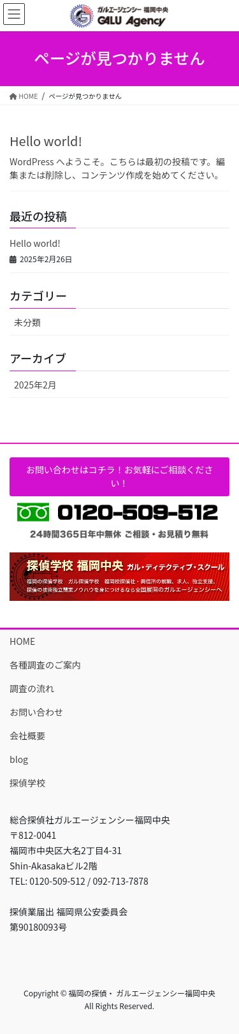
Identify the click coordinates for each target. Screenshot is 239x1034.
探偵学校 (27, 782)
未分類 (27, 322)
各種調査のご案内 (45, 664)
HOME (22, 641)
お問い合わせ (36, 711)
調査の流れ (32, 688)
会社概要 (27, 735)
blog (19, 759)
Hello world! (46, 140)
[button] (119, 476)
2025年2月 (35, 384)
